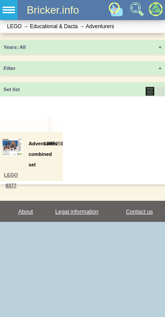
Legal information (76, 211)
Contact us (139, 211)
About (25, 211)
